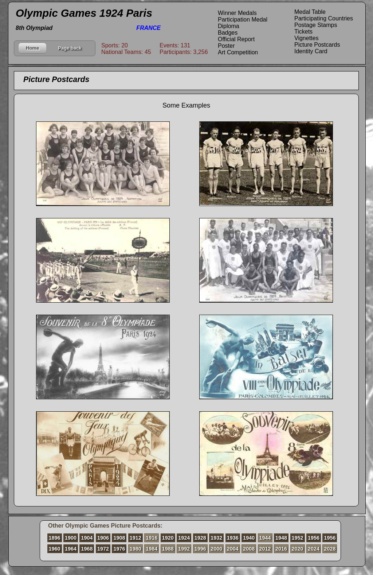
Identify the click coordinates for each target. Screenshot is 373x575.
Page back (69, 48)
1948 (281, 538)
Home (32, 48)
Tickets (303, 31)
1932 (216, 538)
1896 (54, 538)
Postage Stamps (315, 25)
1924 (184, 538)
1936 (233, 538)
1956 (313, 538)
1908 (119, 538)
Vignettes (306, 38)
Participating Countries (323, 18)
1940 (249, 538)
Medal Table (310, 12)
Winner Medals (237, 13)
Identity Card (310, 51)
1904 (87, 538)
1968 (87, 549)
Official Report (236, 39)
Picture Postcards (317, 45)
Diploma (228, 26)
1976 (119, 549)
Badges (227, 33)
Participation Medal (242, 19)
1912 (135, 538)
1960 (54, 549)
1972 (103, 549)
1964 (70, 549)
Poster (226, 46)
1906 (103, 538)
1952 (297, 538)
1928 (200, 538)
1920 (168, 538)
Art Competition (238, 52)
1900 (70, 538)
